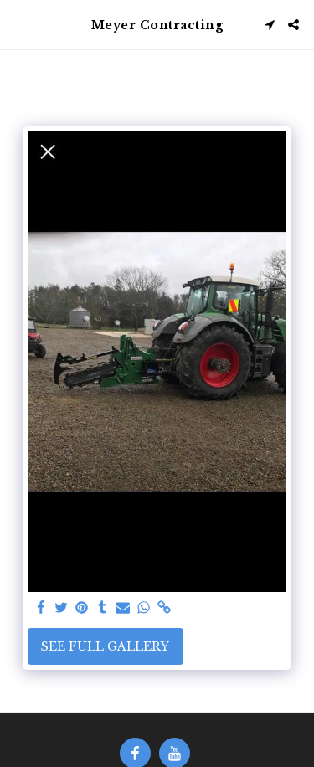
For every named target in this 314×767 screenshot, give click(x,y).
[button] (18, 24)
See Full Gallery (105, 646)
